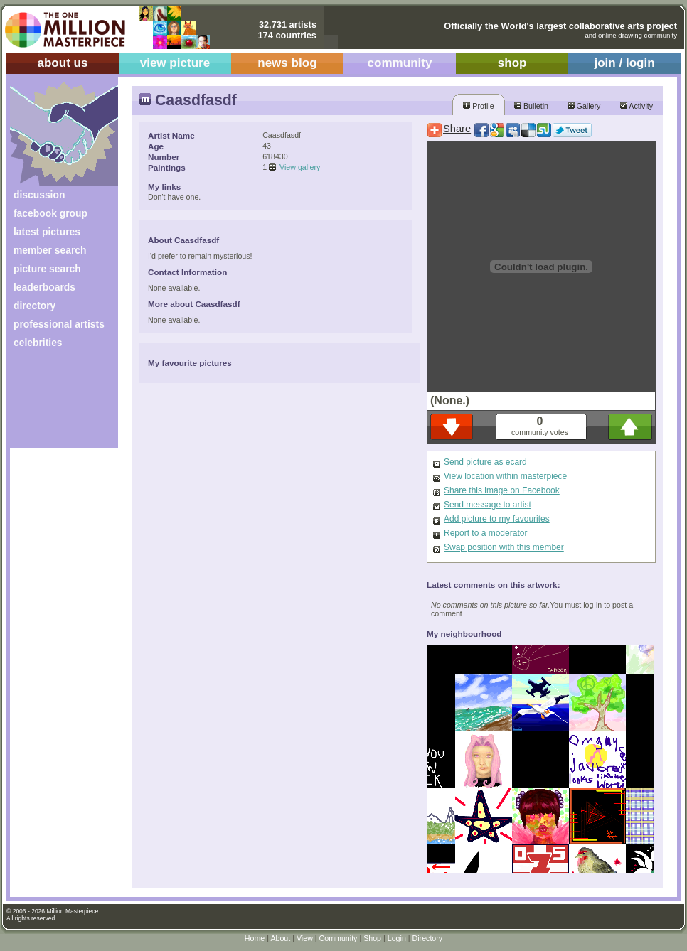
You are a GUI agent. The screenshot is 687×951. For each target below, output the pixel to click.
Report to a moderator (485, 533)
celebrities (38, 342)
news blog (286, 63)
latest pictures (47, 231)
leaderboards (44, 287)
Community (338, 938)
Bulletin (531, 106)
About (280, 938)
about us (62, 63)
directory (34, 305)
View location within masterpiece (505, 476)
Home (255, 938)
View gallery (299, 167)
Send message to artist (487, 505)
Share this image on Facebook (502, 490)
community (400, 63)
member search (50, 250)
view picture (175, 63)
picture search (47, 268)
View (305, 938)
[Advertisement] (54, 403)
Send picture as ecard (485, 462)
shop (512, 63)
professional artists (59, 324)
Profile (478, 106)
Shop (372, 938)
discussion (39, 194)
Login (397, 938)
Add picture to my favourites (497, 519)
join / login (624, 63)
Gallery (584, 106)
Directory (427, 938)
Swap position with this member (504, 547)
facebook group (50, 213)
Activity (636, 106)
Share (457, 128)
